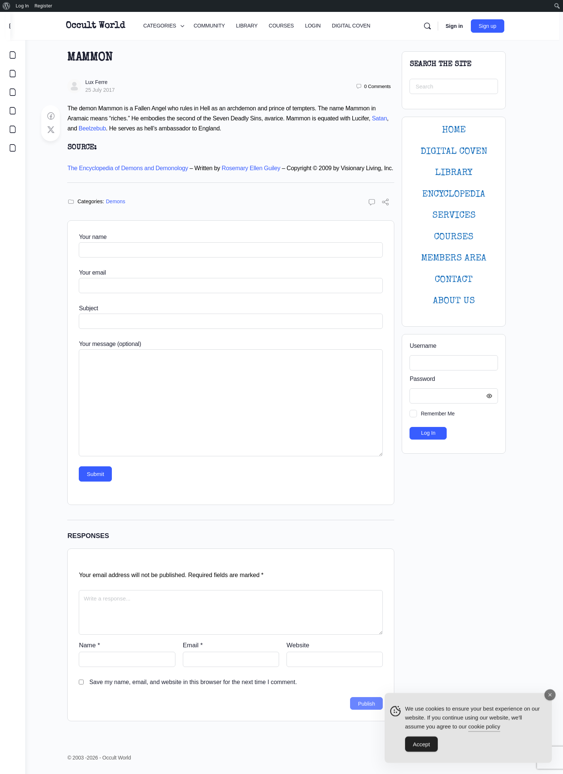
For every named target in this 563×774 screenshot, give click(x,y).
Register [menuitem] (43, 6)
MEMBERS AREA (461, 258)
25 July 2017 (107, 90)
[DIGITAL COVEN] (13, 148)
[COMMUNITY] (13, 73)
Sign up (496, 26)
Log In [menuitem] (22, 6)
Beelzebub (99, 128)
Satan (387, 118)
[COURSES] (13, 110)
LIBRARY (461, 173)
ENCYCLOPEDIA (461, 194)
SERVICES (461, 215)
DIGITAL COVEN (461, 151)
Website (305, 645)
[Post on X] (58, 130)
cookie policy (484, 728)
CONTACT (462, 280)
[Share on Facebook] (58, 116)
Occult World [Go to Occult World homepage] (104, 26)
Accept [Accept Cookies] (421, 746)
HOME (461, 130)
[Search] (436, 26)
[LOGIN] (13, 129)
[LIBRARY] (13, 92)
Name (97, 645)
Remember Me (445, 414)
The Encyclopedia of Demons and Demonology (135, 168)
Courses (461, 237)
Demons (123, 201)
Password (459, 379)
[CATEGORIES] (13, 55)
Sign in (463, 26)
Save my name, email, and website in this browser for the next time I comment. (200, 682)
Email (200, 645)
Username (430, 346)
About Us (461, 301)
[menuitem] (6, 6)
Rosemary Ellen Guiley (258, 168)
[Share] (393, 203)
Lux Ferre (104, 82)
